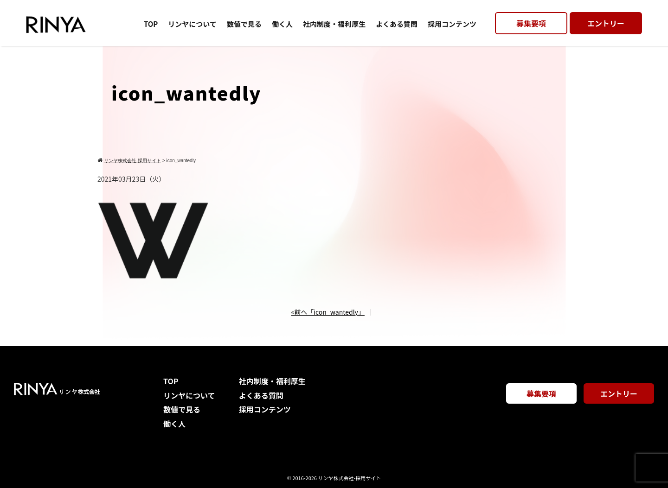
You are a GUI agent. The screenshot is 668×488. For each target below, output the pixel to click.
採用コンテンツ (452, 24)
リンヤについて (192, 24)
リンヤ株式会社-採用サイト (349, 478)
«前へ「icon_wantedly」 (328, 312)
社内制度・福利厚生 (334, 24)
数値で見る (244, 24)
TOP (151, 24)
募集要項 (531, 23)
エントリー (605, 23)
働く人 (282, 24)
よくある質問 (397, 24)
